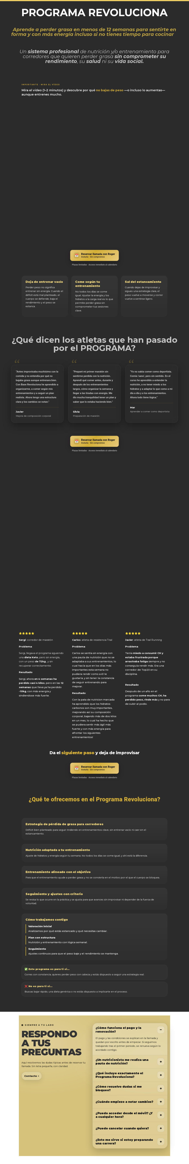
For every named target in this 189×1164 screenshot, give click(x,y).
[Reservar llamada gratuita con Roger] (94, 255)
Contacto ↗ (31, 1075)
